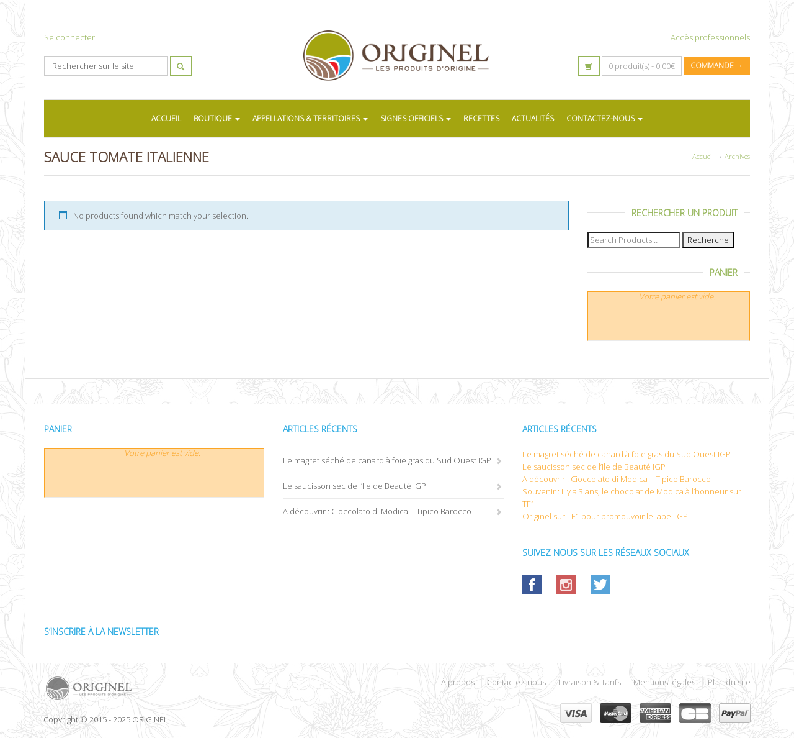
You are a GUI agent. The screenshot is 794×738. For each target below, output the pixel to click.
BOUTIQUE (217, 118)
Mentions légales (664, 682)
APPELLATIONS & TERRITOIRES (310, 118)
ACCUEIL (166, 118)
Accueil (703, 156)
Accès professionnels (710, 37)
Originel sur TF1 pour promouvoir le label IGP (605, 516)
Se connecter (69, 37)
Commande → (716, 65)
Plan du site (729, 682)
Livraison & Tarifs (589, 682)
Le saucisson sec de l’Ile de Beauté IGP (354, 485)
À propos (458, 682)
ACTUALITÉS (533, 118)
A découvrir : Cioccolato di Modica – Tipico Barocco (377, 511)
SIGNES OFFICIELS (415, 118)
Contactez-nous (516, 682)
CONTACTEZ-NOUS (604, 118)
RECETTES (481, 118)
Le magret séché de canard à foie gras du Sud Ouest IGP (387, 460)
